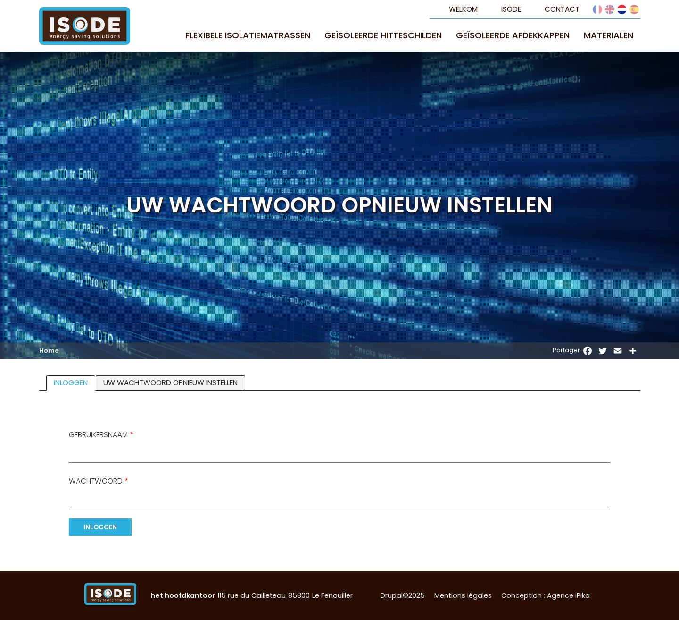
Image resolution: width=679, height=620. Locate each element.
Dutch (622, 9)
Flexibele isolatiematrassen (247, 35)
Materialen (608, 35)
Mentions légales (463, 595)
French (597, 9)
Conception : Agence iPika (545, 595)
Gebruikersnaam (98, 435)
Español (634, 9)
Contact (562, 9)
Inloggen (74, 383)
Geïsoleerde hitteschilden (383, 35)
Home (48, 351)
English (609, 9)
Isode (511, 9)
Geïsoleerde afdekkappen (513, 35)
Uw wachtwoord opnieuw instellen (170, 383)
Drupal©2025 (403, 595)
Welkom (463, 9)
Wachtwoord (96, 481)
